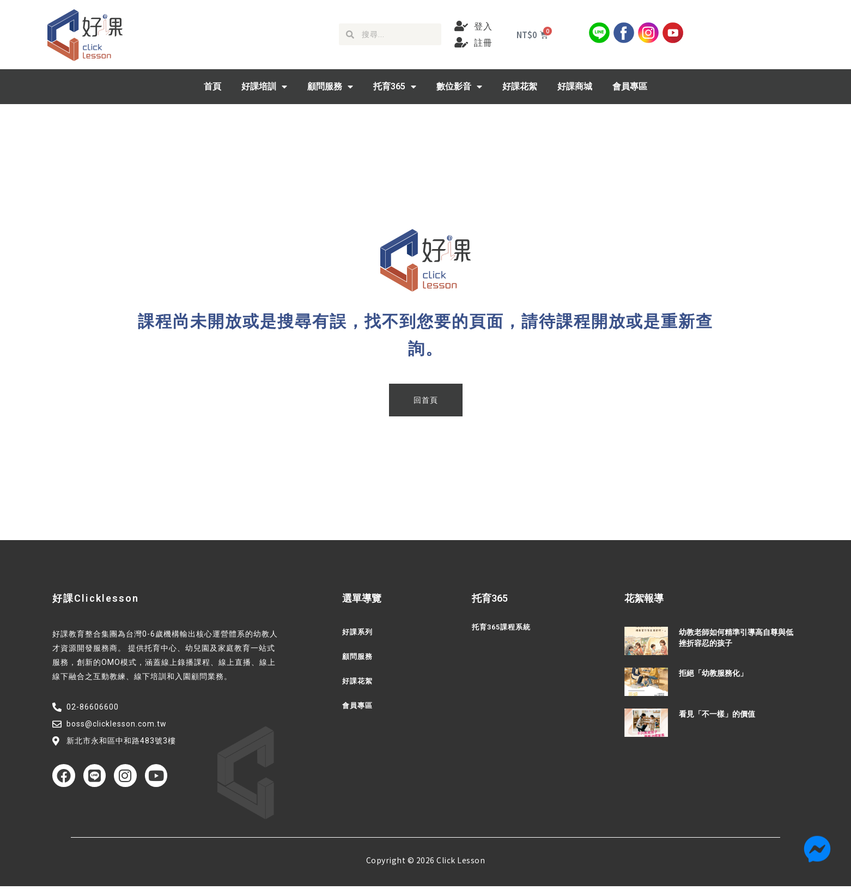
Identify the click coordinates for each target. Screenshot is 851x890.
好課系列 (358, 632)
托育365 (394, 86)
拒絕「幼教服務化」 (713, 673)
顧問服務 (330, 86)
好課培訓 (264, 86)
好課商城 (574, 86)
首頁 (212, 86)
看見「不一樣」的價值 (717, 714)
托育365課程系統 (504, 627)
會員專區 (629, 86)
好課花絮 (519, 86)
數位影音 (459, 86)
